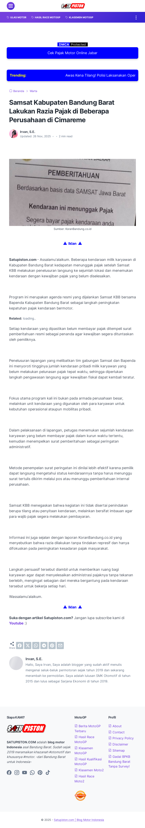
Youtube (16, 623)
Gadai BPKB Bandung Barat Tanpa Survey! (119, 761)
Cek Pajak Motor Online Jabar (72, 53)
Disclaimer (118, 744)
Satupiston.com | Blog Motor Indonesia (79, 819)
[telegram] (44, 645)
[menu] (11, 6)
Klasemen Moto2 (89, 770)
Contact (116, 732)
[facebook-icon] (9, 772)
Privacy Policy (121, 738)
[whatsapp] (35, 645)
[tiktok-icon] (47, 772)
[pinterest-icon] (40, 772)
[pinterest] (52, 645)
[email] (60, 645)
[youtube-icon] (24, 772)
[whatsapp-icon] (32, 772)
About (115, 726)
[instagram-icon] (16, 772)
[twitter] (27, 645)
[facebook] (19, 645)
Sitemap (116, 750)
